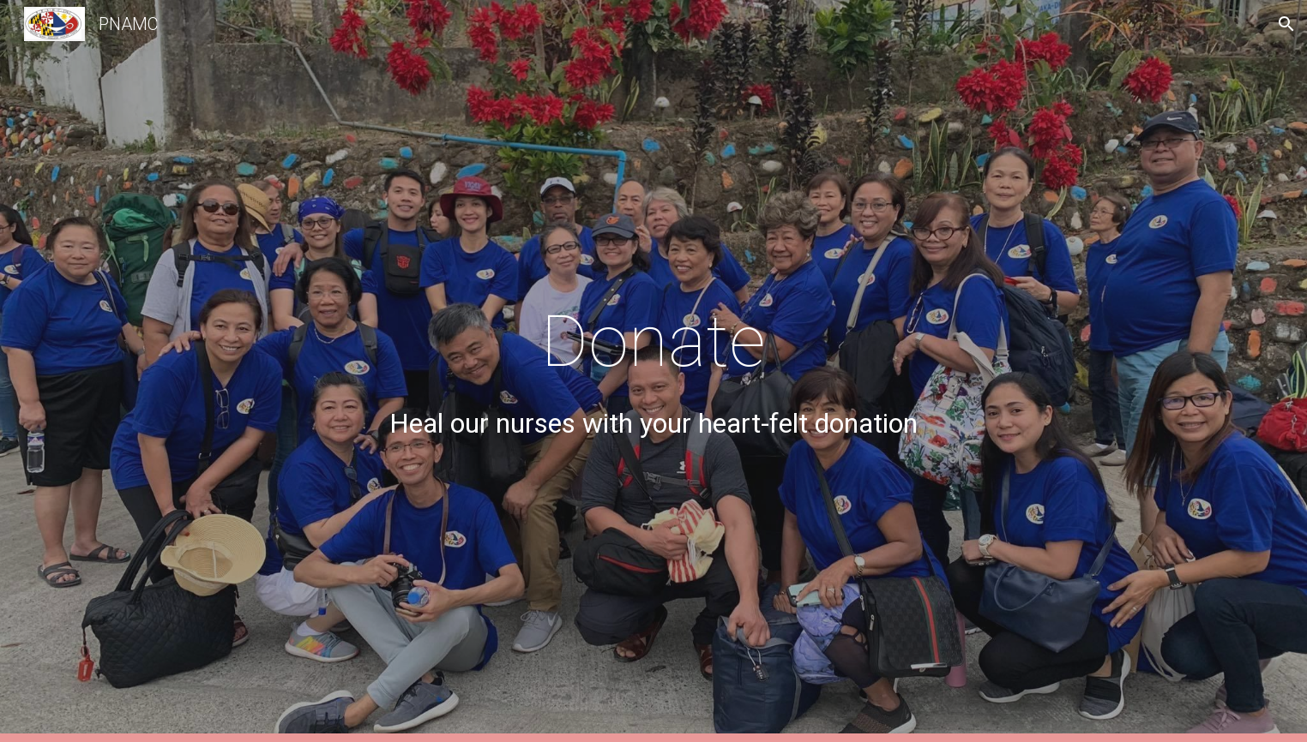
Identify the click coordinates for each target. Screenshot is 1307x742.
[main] (653, 371)
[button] (1286, 24)
